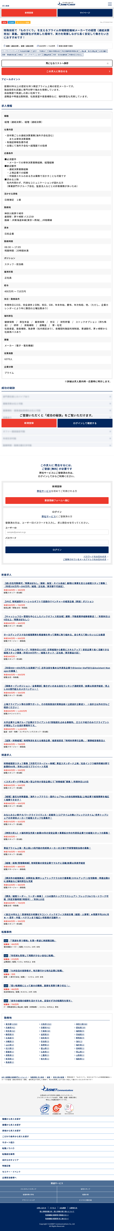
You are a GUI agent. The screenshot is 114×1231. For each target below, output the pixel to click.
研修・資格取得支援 (9, 55)
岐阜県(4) (45, 1037)
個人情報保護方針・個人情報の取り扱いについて (57, 1211)
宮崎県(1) (80, 1048)
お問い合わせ (41, 1208)
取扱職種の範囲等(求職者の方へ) (57, 1215)
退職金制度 (47, 55)
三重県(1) (45, 1055)
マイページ (85, 12)
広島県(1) (45, 1051)
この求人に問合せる (57, 71)
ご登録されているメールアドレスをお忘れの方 (84, 559)
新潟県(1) (10, 1058)
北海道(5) (10, 1037)
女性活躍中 (103, 51)
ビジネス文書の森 (85, 1200)
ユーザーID (11, 527)
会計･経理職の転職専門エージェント (14, 1077)
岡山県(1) (80, 1051)
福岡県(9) (80, 1031)
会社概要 (62, 1208)
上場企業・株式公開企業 (88, 51)
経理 (48, 1077)
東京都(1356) (11, 1024)
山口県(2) (10, 1045)
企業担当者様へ (9, 1177)
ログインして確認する (85, 423)
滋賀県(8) (45, 1034)
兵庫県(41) (10, 1027)
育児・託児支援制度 (60, 55)
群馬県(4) (80, 1037)
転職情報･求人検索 (37, 1077)
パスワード (11, 537)
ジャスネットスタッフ (28, 1189)
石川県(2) (10, 1048)
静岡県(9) (10, 1034)
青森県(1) (10, 1062)
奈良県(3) (45, 1041)
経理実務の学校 (28, 1194)
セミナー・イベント (11, 1171)
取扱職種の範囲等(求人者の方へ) (57, 1218)
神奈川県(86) (81, 1024)
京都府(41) (45, 1027)
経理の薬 (85, 1194)
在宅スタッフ (85, 1189)
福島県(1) (80, 1058)
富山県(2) (45, 1048)
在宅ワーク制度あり (39, 51)
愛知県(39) (80, 1027)
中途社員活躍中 (25, 51)
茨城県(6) (80, 1034)
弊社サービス (44, 491)
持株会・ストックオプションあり (29, 55)
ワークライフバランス (10, 51)
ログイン (57, 550)
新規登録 (29, 12)
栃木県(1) (45, 1058)
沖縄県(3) (10, 1041)
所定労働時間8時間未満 (70, 51)
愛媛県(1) (10, 1051)
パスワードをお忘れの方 (95, 556)
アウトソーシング (28, 1200)
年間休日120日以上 (76, 55)
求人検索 (5, 5)
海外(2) (79, 1041)
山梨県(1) (80, 1055)
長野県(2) (45, 1045)
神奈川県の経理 (58, 1077)
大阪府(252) (46, 1024)
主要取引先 (73, 1208)
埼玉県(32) (10, 1031)
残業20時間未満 (54, 51)
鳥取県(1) (10, 1055)
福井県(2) (80, 1045)
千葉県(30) (45, 1031)
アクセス (53, 1208)
